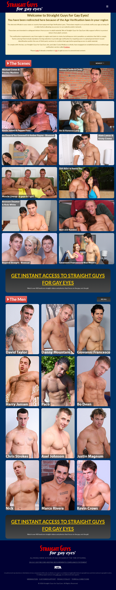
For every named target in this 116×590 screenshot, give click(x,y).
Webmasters (32, 579)
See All (104, 299)
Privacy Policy (63, 579)
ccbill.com (58, 575)
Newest (99, 63)
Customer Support (47, 579)
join (56, 50)
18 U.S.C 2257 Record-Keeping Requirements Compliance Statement (58, 562)
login (37, 50)
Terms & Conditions (80, 579)
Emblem (67, 47)
